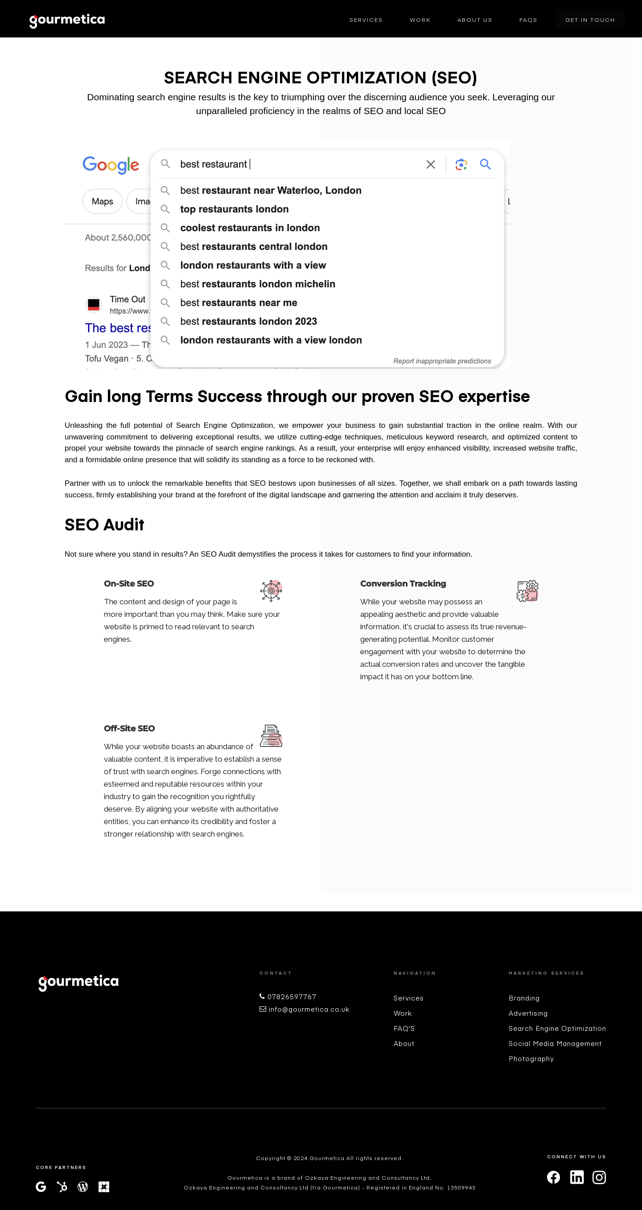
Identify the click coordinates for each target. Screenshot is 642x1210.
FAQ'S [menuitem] (404, 1028)
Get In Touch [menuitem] (590, 19)
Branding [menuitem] (524, 997)
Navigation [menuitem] (415, 973)
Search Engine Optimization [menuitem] (557, 1028)
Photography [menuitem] (531, 1058)
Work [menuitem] (420, 19)
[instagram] (599, 1178)
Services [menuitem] (366, 19)
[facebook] (553, 1177)
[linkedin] (576, 1180)
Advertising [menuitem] (528, 1012)
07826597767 (292, 996)
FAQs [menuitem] (528, 19)
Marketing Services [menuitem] (546, 973)
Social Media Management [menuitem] (555, 1043)
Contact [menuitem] (275, 973)
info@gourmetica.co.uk (309, 1008)
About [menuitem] (404, 1043)
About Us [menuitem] (475, 19)
